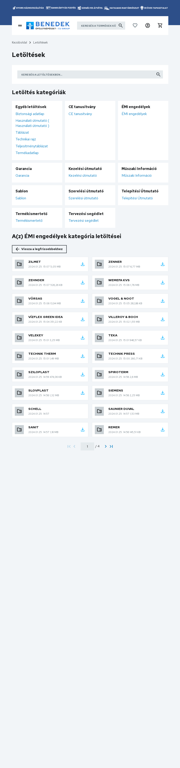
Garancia (22, 175)
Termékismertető (29, 220)
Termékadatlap (27, 152)
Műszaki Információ (137, 175)
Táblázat (22, 132)
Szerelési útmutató (83, 198)
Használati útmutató (32, 123)
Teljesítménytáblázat (32, 146)
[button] (147, 25)
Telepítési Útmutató (137, 198)
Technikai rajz (26, 139)
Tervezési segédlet (84, 220)
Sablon (21, 198)
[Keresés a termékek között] (101, 26)
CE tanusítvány (80, 113)
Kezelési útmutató (83, 175)
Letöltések (40, 42)
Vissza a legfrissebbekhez (42, 249)
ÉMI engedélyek (134, 113)
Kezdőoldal (19, 42)
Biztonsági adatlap (30, 113)
